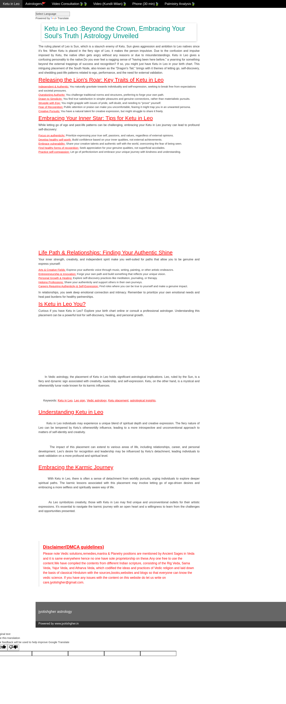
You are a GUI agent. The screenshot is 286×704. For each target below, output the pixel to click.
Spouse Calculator (16, 129)
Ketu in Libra (12, 59)
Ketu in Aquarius (15, 90)
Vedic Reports (13, 106)
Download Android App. (20, 137)
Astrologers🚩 (35, 4)
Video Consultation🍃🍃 (69, 4)
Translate (70, 18)
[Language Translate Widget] (63, 14)
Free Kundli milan (15, 121)
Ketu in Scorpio (14, 66)
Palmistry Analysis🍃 (180, 4)
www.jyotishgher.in (77, 624)
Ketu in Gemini (13, 27)
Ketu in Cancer (14, 35)
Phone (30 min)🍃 (145, 4)
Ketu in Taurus (13, 19)
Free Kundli (11, 113)
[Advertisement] (126, 345)
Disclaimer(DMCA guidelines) (83, 547)
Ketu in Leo (11, 4)
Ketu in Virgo (12, 51)
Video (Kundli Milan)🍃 (110, 4)
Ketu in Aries (12, 11)
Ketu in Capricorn (15, 82)
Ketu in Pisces (13, 98)
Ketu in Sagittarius (16, 74)
